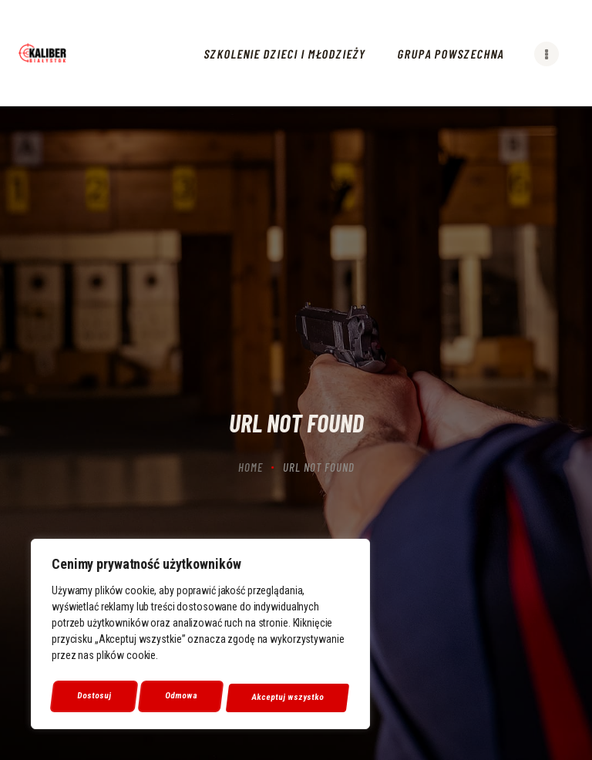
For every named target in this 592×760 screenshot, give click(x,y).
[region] (200, 637)
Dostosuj (93, 697)
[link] (42, 52)
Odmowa (181, 697)
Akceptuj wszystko (288, 697)
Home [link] (250, 467)
